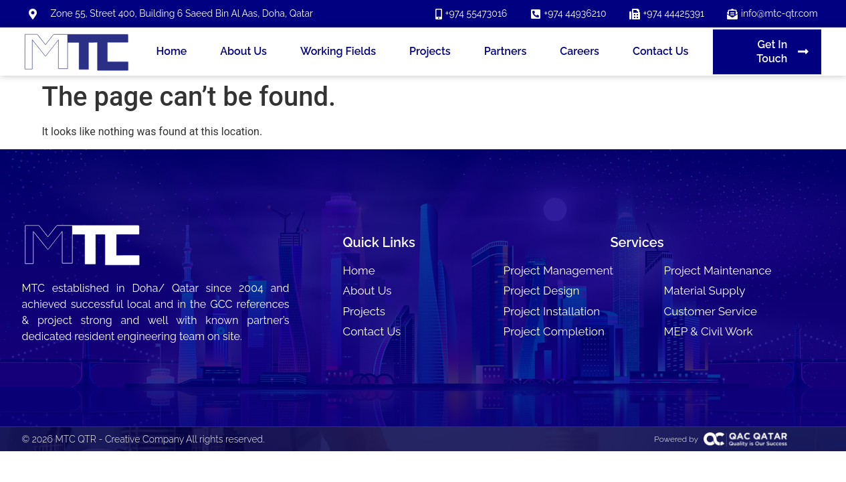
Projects (430, 51)
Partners (505, 51)
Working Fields (338, 51)
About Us (243, 51)
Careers (579, 51)
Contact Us (660, 51)
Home (171, 51)
